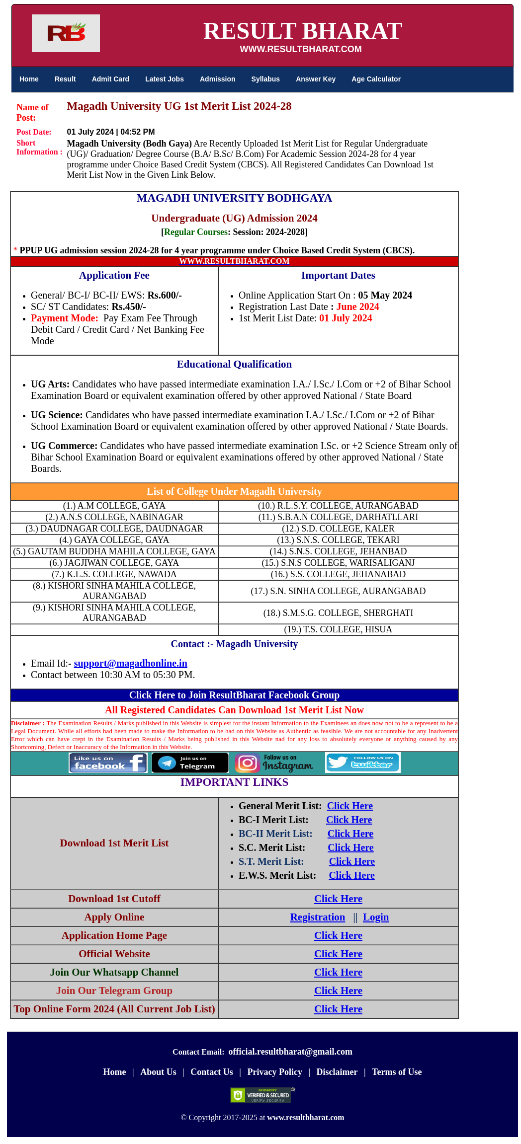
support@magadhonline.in (130, 663)
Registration (318, 917)
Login (376, 917)
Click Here (350, 805)
